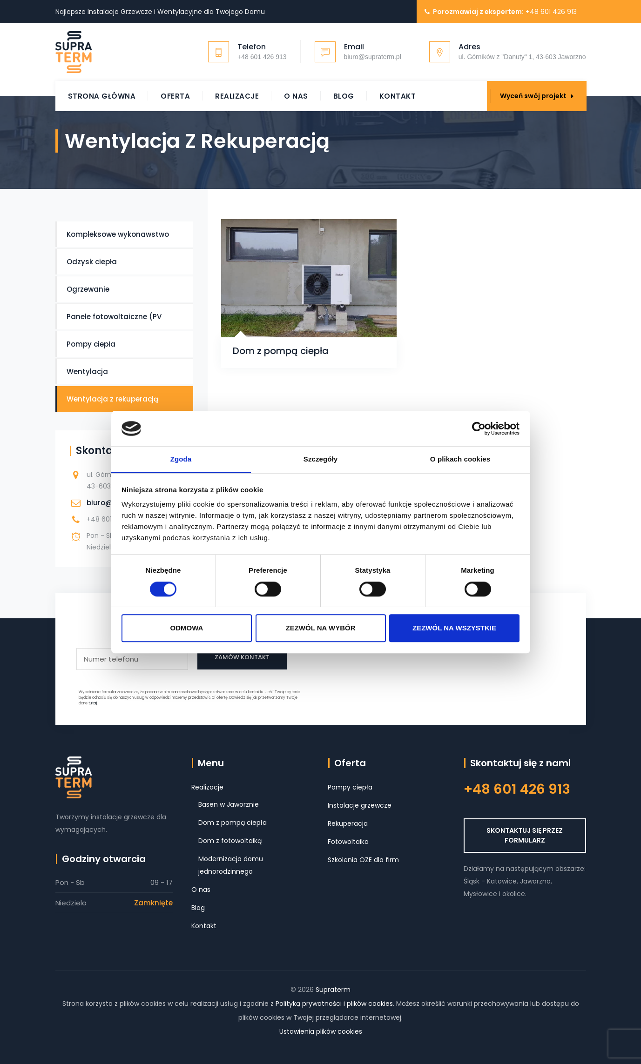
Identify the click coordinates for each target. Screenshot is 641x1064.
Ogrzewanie (88, 289)
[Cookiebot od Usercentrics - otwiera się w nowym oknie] (479, 428)
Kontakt (397, 96)
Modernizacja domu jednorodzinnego (230, 865)
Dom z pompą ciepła (281, 351)
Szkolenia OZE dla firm (363, 859)
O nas (296, 96)
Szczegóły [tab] (320, 459)
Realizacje (237, 96)
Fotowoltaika (348, 841)
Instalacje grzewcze (359, 805)
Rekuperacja (348, 823)
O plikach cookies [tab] (460, 459)
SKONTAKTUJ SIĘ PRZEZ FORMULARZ (524, 835)
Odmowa (186, 628)
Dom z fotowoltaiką (230, 840)
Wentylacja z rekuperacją (112, 399)
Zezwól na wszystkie (454, 628)
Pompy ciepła (91, 344)
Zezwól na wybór (321, 628)
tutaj (92, 703)
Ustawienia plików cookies (320, 1031)
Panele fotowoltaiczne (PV (114, 316)
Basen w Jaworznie (228, 804)
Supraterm (333, 989)
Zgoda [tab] (181, 459)
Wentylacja (87, 371)
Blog (343, 96)
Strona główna (102, 96)
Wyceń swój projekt (537, 95)
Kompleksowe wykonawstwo (118, 234)
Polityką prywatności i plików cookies (334, 1003)
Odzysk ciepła (92, 262)
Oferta (175, 96)
